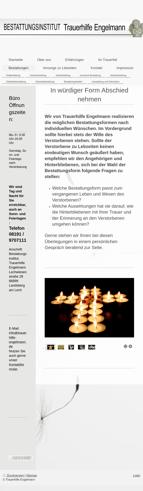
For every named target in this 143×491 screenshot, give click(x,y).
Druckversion (14, 475)
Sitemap (31, 475)
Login (136, 475)
